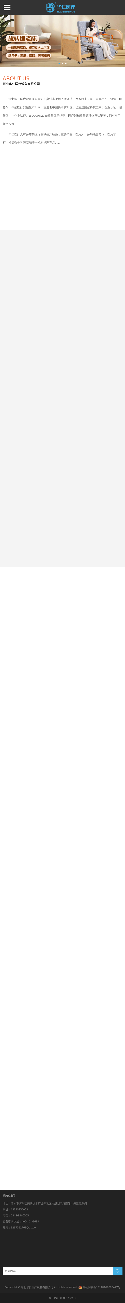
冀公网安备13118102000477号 (102, 1287)
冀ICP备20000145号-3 (62, 1298)
